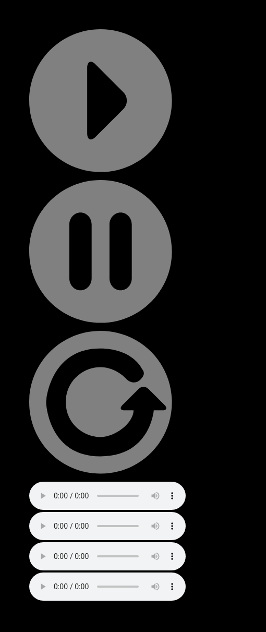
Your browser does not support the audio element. (107, 496)
